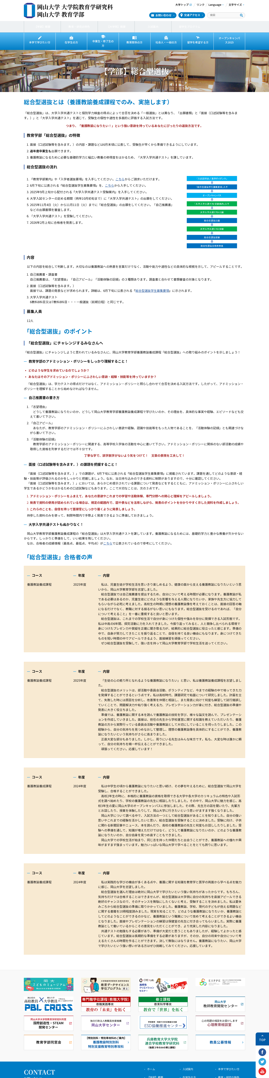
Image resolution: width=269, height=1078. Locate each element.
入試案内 (153, 27)
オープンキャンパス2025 (229, 40)
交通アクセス (192, 15)
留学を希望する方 (198, 42)
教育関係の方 (134, 42)
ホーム (151, 1067)
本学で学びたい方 (39, 42)
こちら (120, 177)
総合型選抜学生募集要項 (152, 289)
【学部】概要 (42, 27)
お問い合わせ (163, 15)
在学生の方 (71, 42)
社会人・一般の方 (166, 42)
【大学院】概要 (116, 27)
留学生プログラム (190, 27)
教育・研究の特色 (79, 27)
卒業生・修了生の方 (103, 42)
